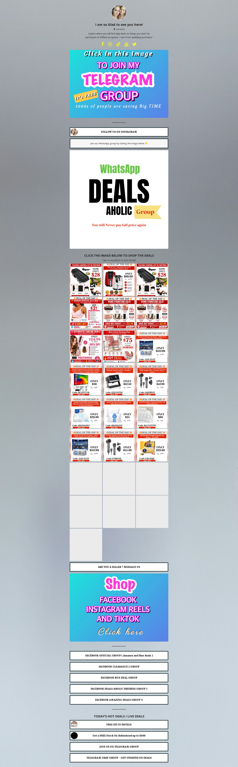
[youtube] (126, 44)
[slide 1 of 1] (119, 84)
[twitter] (134, 44)
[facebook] (102, 44)
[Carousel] (119, 84)
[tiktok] (118, 44)
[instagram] (110, 44)
